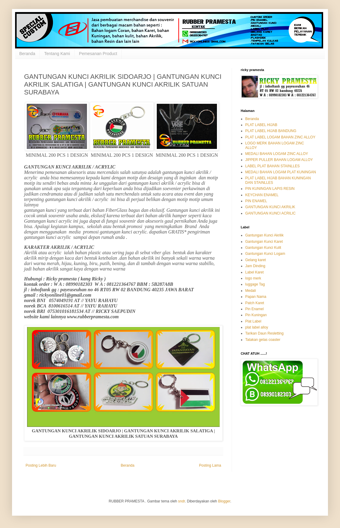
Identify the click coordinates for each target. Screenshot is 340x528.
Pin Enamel (254, 309)
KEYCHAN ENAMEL (262, 195)
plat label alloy (256, 327)
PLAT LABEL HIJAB (261, 125)
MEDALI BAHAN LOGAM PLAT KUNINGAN (280, 172)
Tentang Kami (57, 53)
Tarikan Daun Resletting (264, 333)
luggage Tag (255, 284)
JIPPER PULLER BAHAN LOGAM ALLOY (279, 160)
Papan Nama (255, 297)
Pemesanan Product (98, 53)
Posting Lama (210, 465)
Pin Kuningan (256, 315)
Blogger (224, 501)
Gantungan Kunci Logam (265, 254)
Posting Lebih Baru (41, 465)
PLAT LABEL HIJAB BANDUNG (270, 131)
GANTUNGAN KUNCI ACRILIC (270, 213)
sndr (181, 501)
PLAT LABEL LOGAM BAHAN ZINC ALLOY (280, 137)
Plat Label (253, 321)
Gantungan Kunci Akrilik (264, 235)
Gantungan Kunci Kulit (263, 247)
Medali (250, 291)
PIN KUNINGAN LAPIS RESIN (270, 189)
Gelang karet (255, 260)
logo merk (253, 278)
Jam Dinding (255, 266)
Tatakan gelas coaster (262, 340)
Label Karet (254, 272)
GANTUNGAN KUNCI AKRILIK (270, 207)
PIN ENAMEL (256, 201)
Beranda (27, 53)
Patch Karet (254, 303)
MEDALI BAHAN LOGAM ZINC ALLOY (276, 154)
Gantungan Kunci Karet (264, 241)
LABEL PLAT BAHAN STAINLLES (272, 166)
